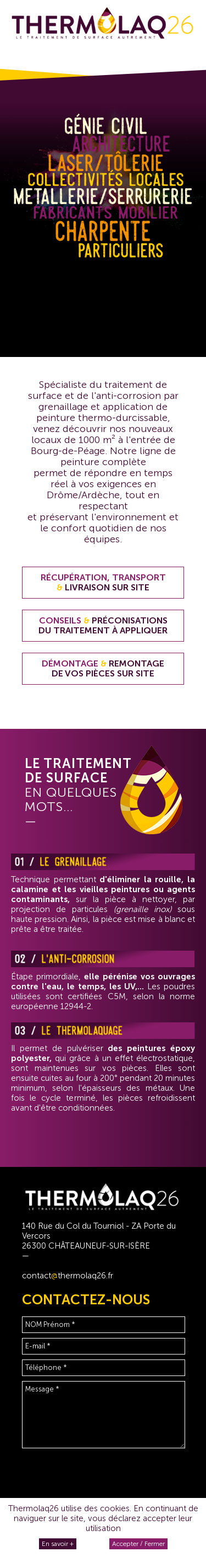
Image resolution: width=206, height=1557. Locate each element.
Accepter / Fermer (138, 1544)
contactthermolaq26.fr (67, 1276)
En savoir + (58, 1544)
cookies (115, 1508)
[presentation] (105, 1480)
